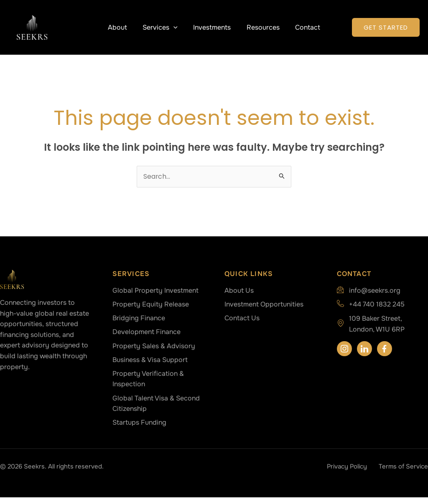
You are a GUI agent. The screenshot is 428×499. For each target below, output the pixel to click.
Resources (260, 27)
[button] (176, 27)
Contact (303, 27)
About (122, 27)
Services (162, 27)
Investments (212, 27)
